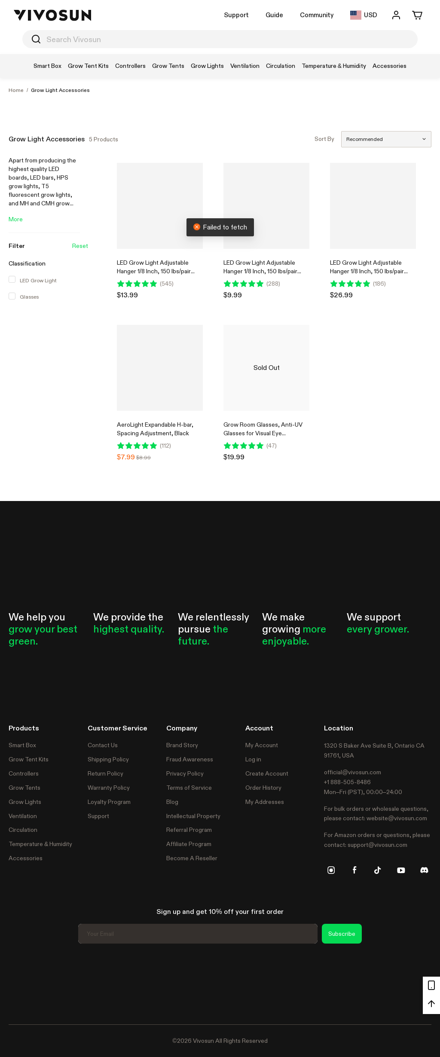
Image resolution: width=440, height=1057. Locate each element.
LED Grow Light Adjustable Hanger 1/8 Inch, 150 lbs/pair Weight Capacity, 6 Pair (367, 271)
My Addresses (264, 801)
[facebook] (354, 870)
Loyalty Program (109, 801)
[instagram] (331, 870)
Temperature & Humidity (40, 843)
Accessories (26, 858)
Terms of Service (189, 787)
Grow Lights (25, 801)
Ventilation (23, 816)
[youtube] (401, 870)
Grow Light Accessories (60, 90)
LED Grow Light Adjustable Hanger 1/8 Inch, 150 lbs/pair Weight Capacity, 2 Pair (154, 271)
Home (16, 90)
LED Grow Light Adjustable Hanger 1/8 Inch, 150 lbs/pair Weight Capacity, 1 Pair (260, 271)
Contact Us (103, 745)
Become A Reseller (191, 858)
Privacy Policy (185, 773)
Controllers (24, 773)
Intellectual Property (193, 816)
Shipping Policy (108, 759)
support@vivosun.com (377, 844)
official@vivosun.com (352, 772)
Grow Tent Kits (29, 759)
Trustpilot (21, 982)
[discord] (424, 870)
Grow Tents (24, 787)
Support (236, 14)
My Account (261, 745)
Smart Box (22, 745)
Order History (263, 787)
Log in (253, 759)
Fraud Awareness (189, 759)
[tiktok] (377, 870)
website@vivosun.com (397, 818)
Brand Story (182, 745)
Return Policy (105, 773)
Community (316, 14)
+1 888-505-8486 (347, 782)
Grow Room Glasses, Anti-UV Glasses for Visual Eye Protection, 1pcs (262, 433)
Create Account (266, 773)
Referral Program (189, 829)
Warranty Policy (109, 787)
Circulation (23, 829)
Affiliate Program (188, 843)
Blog (172, 801)
